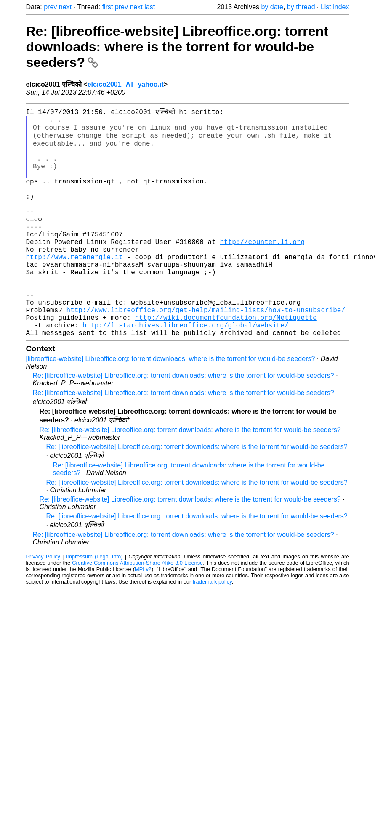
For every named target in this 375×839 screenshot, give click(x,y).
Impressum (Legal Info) (94, 604)
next (65, 7)
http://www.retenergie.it (74, 287)
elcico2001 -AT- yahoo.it (126, 84)
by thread (301, 7)
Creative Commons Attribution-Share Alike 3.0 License (137, 610)
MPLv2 (143, 616)
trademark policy (212, 629)
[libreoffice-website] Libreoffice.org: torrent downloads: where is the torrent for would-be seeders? (170, 406)
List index (335, 7)
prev (50, 7)
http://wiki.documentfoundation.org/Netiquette (226, 361)
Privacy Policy (43, 604)
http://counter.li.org (262, 268)
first (107, 7)
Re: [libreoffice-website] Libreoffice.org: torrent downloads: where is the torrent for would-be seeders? (177, 47)
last (149, 7)
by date (272, 7)
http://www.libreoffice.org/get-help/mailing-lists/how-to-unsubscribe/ (205, 352)
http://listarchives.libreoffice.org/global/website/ (185, 370)
